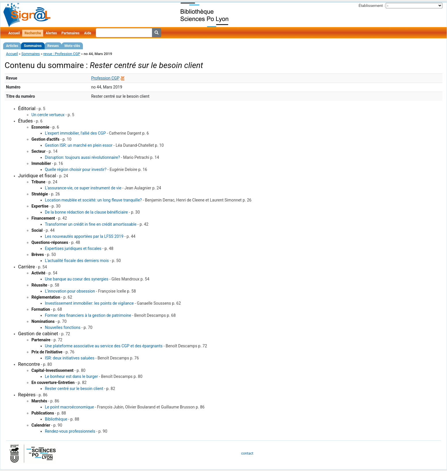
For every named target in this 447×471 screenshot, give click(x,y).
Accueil (14, 33)
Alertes (51, 33)
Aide (87, 33)
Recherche (32, 33)
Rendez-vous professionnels (70, 431)
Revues (53, 46)
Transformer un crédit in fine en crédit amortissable (90, 224)
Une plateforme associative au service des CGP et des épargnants (104, 346)
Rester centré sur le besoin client (74, 388)
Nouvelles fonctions (63, 327)
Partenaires (71, 33)
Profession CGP (105, 78)
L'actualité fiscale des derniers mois (77, 260)
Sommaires (32, 46)
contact (247, 453)
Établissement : (372, 5)
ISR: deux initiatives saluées (69, 358)
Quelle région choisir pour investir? (75, 169)
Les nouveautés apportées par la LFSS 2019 (84, 236)
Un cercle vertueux (47, 114)
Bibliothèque (56, 419)
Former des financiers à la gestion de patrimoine (88, 315)
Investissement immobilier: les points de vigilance (89, 303)
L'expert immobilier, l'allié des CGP (75, 133)
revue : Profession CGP (61, 54)
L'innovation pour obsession (70, 291)
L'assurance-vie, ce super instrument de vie (83, 188)
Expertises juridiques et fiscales (73, 248)
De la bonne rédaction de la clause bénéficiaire (86, 212)
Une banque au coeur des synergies (77, 279)
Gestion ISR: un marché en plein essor (79, 145)
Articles (12, 46)
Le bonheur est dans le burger (71, 376)
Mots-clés (72, 46)
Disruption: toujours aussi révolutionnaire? (82, 157)
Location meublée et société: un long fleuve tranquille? (93, 200)
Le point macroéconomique (69, 407)
